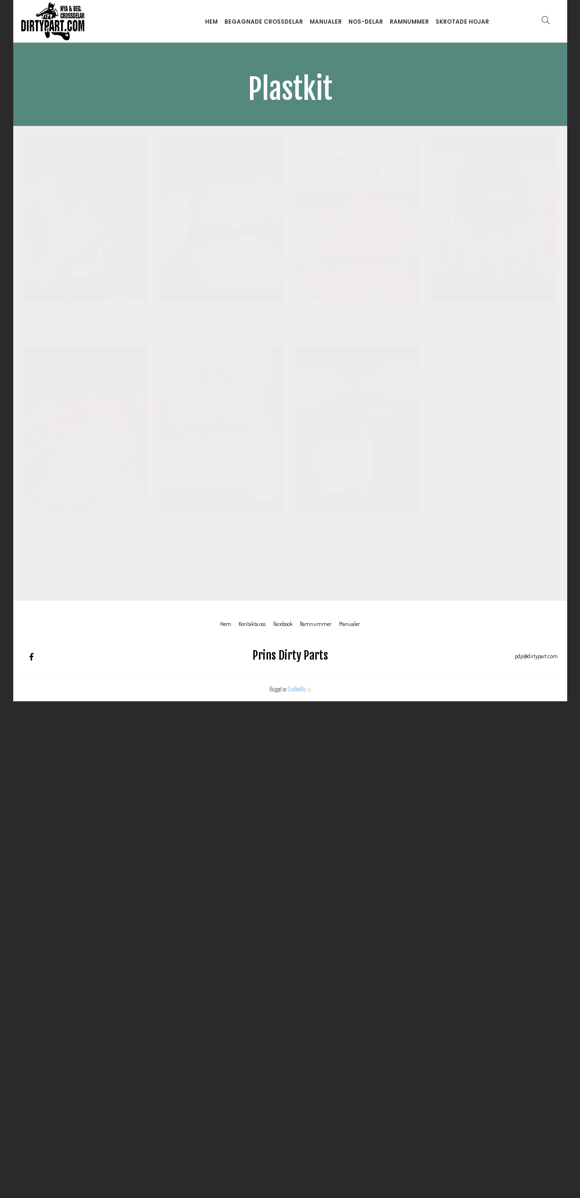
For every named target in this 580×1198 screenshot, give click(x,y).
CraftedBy (299, 689)
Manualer (326, 22)
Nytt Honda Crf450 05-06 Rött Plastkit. (86, 521)
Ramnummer (409, 22)
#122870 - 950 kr (358, 533)
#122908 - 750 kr (222, 533)
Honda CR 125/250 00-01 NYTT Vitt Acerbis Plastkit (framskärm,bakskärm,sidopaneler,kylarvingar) (222, 521)
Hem (211, 22)
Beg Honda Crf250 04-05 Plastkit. (494, 312)
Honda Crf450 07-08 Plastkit (358, 312)
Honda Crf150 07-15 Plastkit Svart (86, 312)
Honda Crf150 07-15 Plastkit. (222, 312)
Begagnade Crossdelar (263, 22)
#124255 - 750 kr (494, 324)
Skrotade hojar (462, 22)
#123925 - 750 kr (85, 533)
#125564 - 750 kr (358, 324)
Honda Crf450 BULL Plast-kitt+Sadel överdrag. (358, 521)
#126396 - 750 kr (221, 324)
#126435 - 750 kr (85, 324)
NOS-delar (365, 22)
